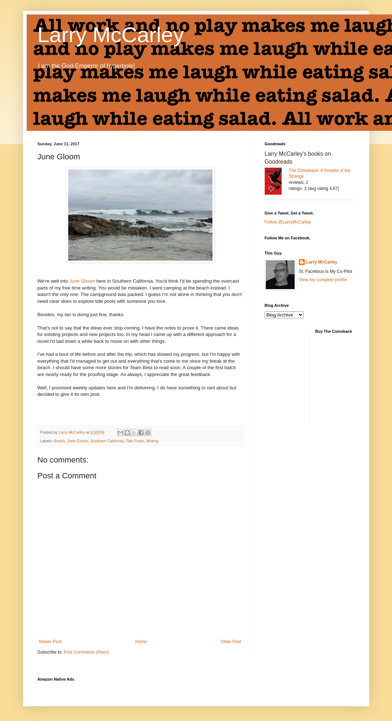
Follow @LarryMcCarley (288, 222)
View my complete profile (323, 279)
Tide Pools (134, 441)
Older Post (231, 641)
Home (141, 641)
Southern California (106, 441)
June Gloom (82, 281)
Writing (152, 441)
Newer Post (50, 641)
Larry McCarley (111, 35)
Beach (59, 441)
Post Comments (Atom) (86, 652)
